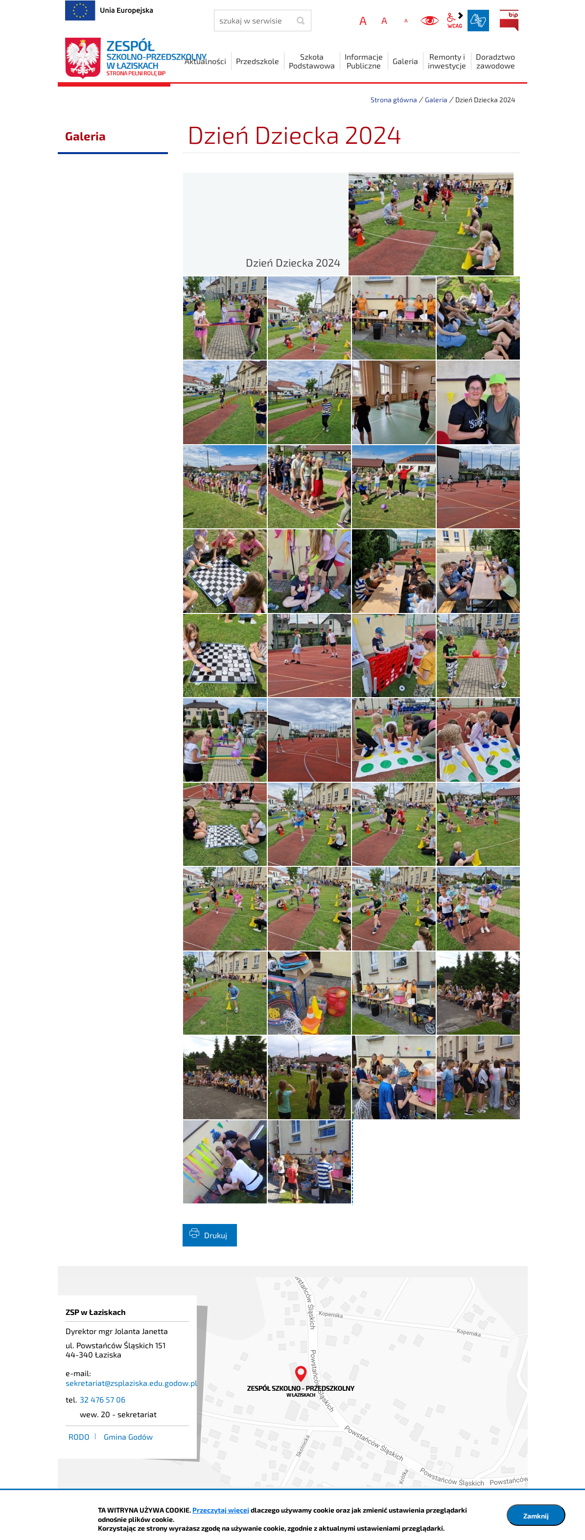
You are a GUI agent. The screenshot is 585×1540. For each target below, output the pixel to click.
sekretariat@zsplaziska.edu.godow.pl (131, 1382)
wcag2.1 (455, 20)
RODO (79, 1436)
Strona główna (394, 99)
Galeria (436, 99)
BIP (509, 20)
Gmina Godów (128, 1436)
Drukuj (215, 1235)
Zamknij (536, 1516)
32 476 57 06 (102, 1399)
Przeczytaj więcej (220, 1510)
